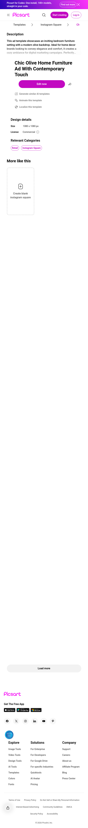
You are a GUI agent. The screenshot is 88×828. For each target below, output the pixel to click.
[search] (44, 15)
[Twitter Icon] (16, 721)
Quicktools (36, 772)
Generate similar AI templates (34, 94)
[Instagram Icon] (25, 721)
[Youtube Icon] (43, 721)
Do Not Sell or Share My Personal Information (59, 800)
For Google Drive (39, 761)
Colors (11, 778)
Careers (66, 755)
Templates (13, 772)
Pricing (34, 784)
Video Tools (14, 755)
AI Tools (12, 766)
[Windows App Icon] (36, 711)
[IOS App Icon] (9, 711)
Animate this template (30, 100)
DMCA (69, 807)
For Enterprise (38, 749)
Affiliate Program (71, 766)
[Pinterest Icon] (53, 721)
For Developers (38, 755)
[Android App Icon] (23, 711)
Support (66, 749)
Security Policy (36, 814)
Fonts (11, 784)
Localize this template (30, 107)
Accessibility (52, 814)
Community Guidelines (53, 807)
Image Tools (14, 749)
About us (66, 761)
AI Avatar (35, 778)
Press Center (68, 778)
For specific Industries (42, 766)
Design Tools (15, 761)
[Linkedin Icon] (34, 721)
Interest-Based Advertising (27, 807)
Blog (64, 772)
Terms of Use (14, 800)
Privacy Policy (30, 800)
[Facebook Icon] (7, 721)
